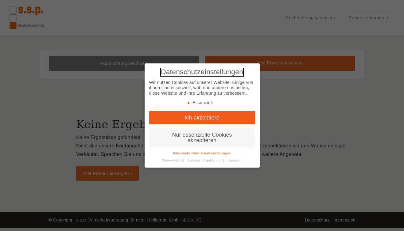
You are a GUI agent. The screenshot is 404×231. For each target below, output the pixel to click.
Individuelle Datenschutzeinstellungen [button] (202, 153)
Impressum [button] (234, 160)
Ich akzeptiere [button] (202, 118)
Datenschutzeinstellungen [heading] (202, 72)
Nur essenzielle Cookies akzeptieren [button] (202, 137)
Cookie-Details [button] (173, 160)
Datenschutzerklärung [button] (205, 160)
